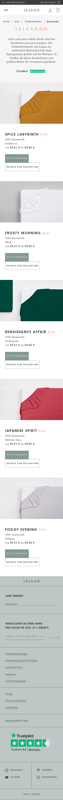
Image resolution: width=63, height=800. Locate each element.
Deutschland (11, 604)
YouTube (12, 777)
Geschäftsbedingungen (16, 654)
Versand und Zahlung (15, 700)
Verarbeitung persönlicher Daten (21, 660)
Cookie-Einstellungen (15, 681)
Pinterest (44, 770)
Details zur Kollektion (22, 167)
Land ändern (14, 595)
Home (6, 21)
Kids (17, 21)
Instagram (14, 770)
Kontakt (8, 694)
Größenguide (11, 707)
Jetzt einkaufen (17, 158)
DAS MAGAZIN (47, 777)
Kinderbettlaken (33, 21)
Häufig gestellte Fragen (16, 720)
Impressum (10, 674)
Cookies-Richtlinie (14, 667)
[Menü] (6, 10)
